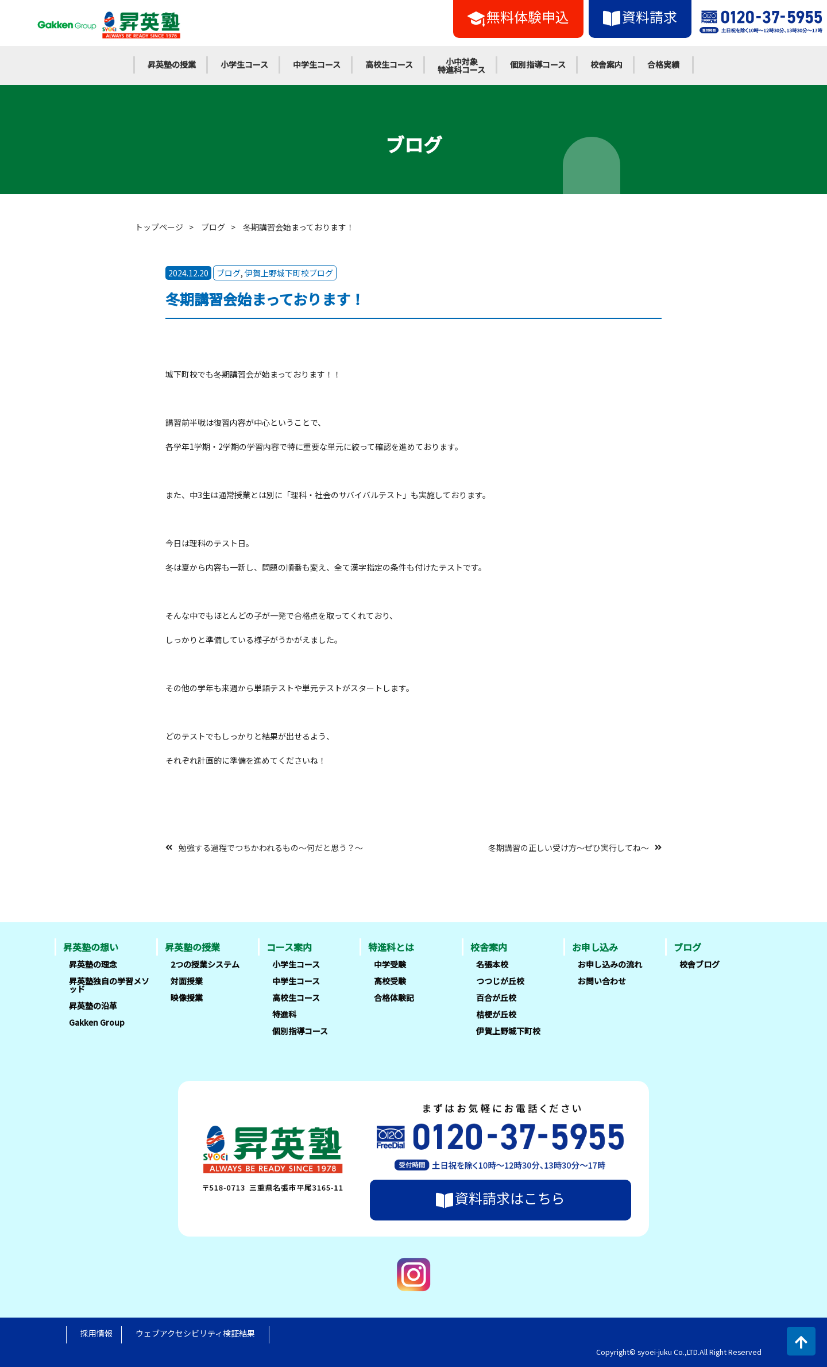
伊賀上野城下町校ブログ (289, 273)
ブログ (213, 227)
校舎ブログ (699, 964)
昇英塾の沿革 (93, 1006)
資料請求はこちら (500, 1198)
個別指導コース (538, 64)
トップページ (159, 227)
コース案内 (289, 947)
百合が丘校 (496, 998)
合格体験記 (394, 998)
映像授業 (187, 998)
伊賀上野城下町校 (508, 1031)
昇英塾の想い (90, 947)
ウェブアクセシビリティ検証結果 (195, 1333)
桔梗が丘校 (496, 1014)
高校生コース (389, 64)
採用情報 (96, 1333)
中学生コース (317, 64)
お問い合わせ (602, 981)
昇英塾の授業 (172, 64)
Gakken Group (97, 1022)
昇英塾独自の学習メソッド (109, 985)
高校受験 (390, 981)
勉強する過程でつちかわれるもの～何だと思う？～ (271, 847)
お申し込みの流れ (610, 964)
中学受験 (390, 964)
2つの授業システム (205, 964)
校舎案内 (606, 64)
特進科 (284, 1014)
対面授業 (187, 981)
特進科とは (391, 947)
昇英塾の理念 (93, 964)
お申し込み (595, 947)
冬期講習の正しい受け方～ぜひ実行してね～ (568, 847)
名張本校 (492, 964)
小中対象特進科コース (461, 65)
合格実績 (663, 64)
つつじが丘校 (500, 981)
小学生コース (244, 64)
